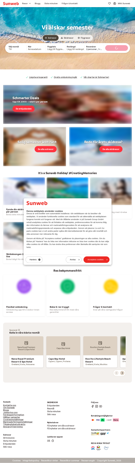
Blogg (6, 410)
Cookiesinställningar (13, 419)
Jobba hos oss (10, 412)
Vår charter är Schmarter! (96, 77)
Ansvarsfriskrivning (13, 427)
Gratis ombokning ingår (65, 77)
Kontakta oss (9, 405)
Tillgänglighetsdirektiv (14, 424)
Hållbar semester (11, 417)
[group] (67, 38)
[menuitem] (11, 3)
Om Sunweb (9, 407)
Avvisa (75, 260)
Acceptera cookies (97, 260)
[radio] (51, 38)
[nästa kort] (122, 373)
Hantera (35, 260)
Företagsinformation (13, 415)
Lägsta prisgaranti (38, 77)
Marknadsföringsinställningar (18, 422)
